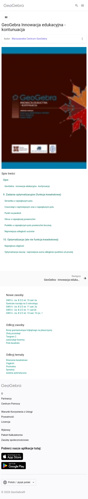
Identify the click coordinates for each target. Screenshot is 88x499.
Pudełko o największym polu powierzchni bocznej (28, 225)
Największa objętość (14, 246)
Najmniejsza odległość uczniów (19, 231)
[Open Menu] (82, 5)
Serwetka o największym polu (18, 201)
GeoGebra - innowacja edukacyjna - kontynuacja (27, 186)
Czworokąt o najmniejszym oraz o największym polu (29, 207)
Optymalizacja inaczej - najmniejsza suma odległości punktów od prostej (39, 252)
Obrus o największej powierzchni (20, 219)
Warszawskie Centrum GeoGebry (29, 38)
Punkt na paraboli (13, 213)
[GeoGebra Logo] (14, 5)
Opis (5, 179)
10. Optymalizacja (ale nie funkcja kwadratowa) (30, 239)
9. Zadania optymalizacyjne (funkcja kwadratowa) (32, 194)
